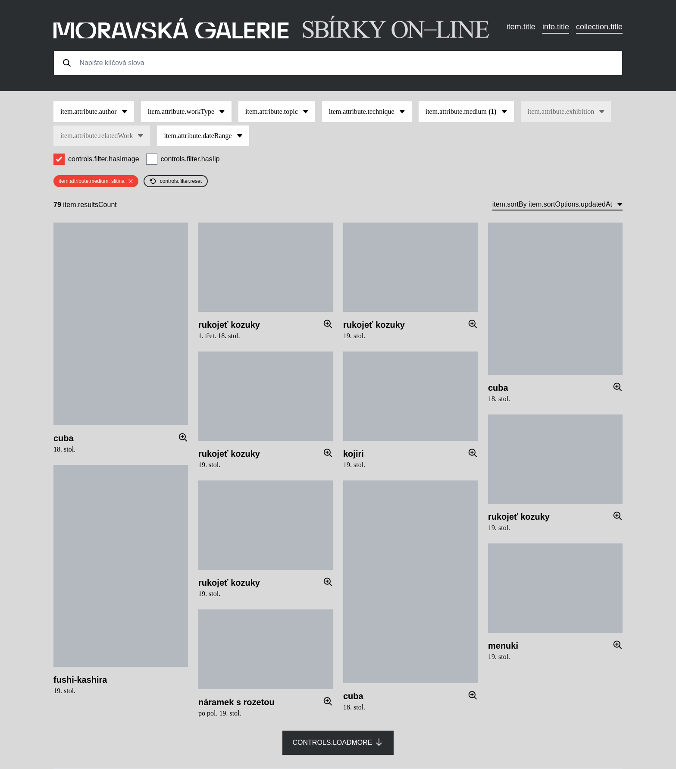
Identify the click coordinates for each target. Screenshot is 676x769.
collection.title (599, 26)
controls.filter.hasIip (190, 159)
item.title (521, 26)
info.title (555, 26)
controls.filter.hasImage (103, 159)
